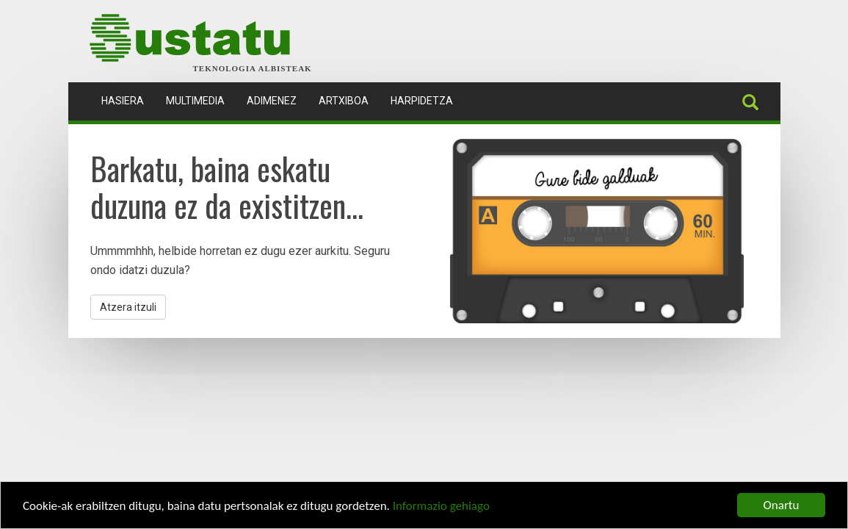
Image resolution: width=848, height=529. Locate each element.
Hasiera (128, 100)
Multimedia (195, 101)
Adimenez (272, 101)
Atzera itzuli (128, 307)
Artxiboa (344, 101)
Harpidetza (422, 101)
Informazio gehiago (441, 506)
